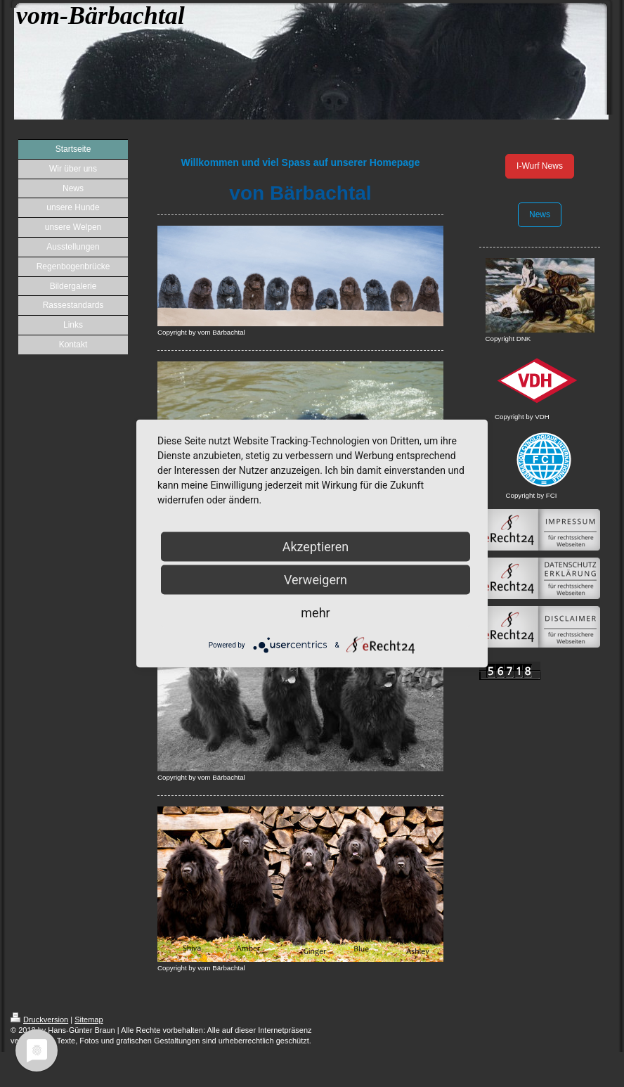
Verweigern (315, 579)
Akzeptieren (315, 546)
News (539, 214)
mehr (315, 612)
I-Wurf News (539, 166)
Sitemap (88, 1019)
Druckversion (39, 1019)
